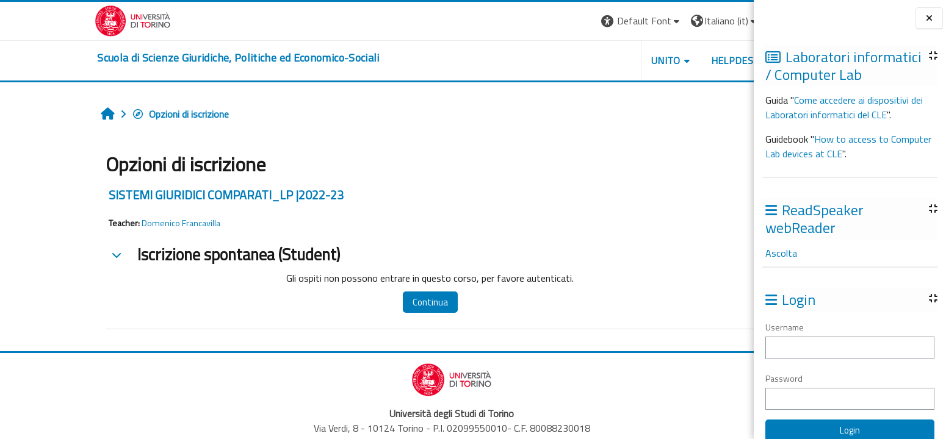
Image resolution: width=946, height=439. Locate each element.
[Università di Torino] (58, 19)
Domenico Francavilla (106, 223)
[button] (566, 21)
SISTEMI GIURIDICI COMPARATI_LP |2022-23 (151, 194)
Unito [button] (590, 60)
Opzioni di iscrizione (105, 114)
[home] (164, 58)
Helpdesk (660, 60)
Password (784, 378)
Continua (355, 302)
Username (784, 327)
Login (713, 20)
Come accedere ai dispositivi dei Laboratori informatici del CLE (844, 107)
